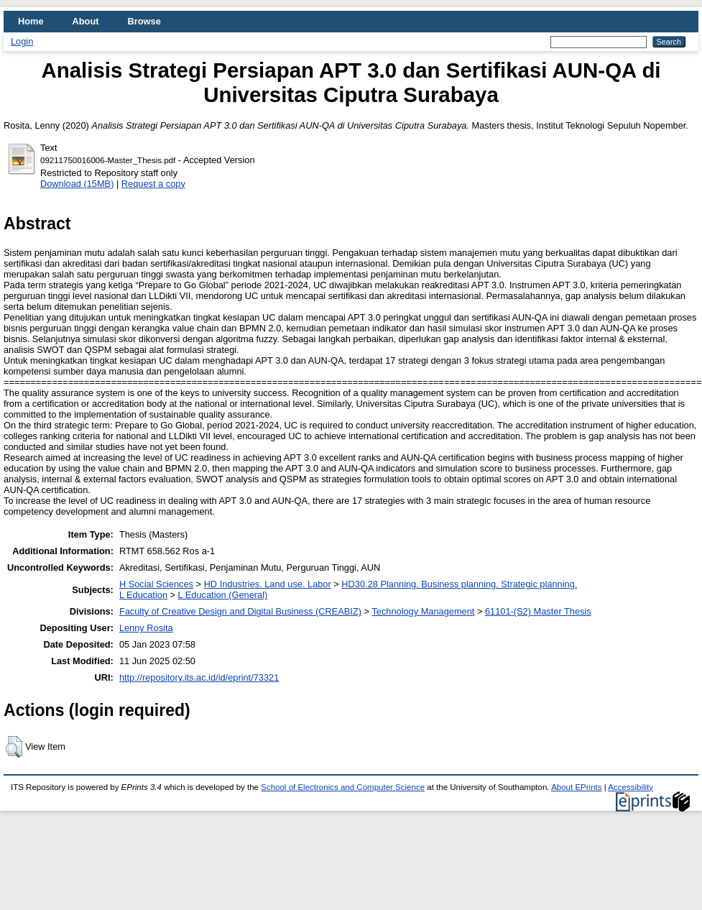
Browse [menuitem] (144, 21)
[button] (14, 747)
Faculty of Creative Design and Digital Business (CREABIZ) (240, 611)
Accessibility (630, 787)
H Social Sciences (156, 584)
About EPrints (576, 787)
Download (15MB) (77, 183)
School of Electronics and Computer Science (343, 787)
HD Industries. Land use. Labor (267, 584)
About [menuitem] (86, 21)
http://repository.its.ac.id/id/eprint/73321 (199, 677)
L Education (143, 594)
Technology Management (422, 611)
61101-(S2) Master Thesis (538, 611)
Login (22, 41)
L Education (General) (223, 594)
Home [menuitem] (31, 21)
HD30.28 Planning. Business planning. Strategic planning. (459, 584)
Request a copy (153, 183)
